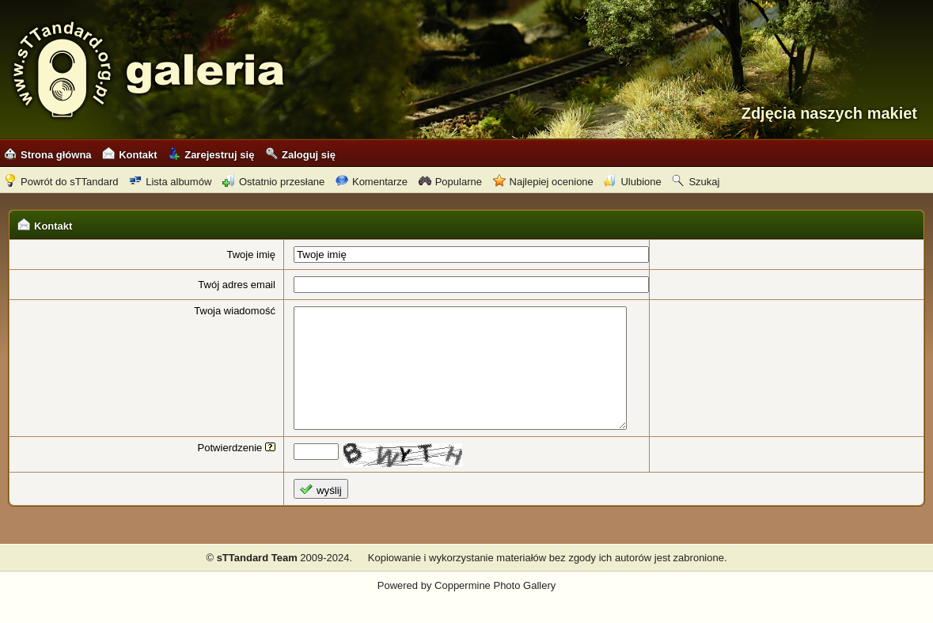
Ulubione (632, 182)
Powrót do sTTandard (61, 182)
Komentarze (372, 182)
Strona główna (48, 155)
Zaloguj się (300, 155)
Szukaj (695, 182)
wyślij (310, 513)
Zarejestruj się (211, 155)
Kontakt (129, 155)
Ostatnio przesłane (273, 182)
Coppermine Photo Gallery (495, 609)
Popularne (450, 182)
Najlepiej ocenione (543, 182)
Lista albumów (170, 182)
